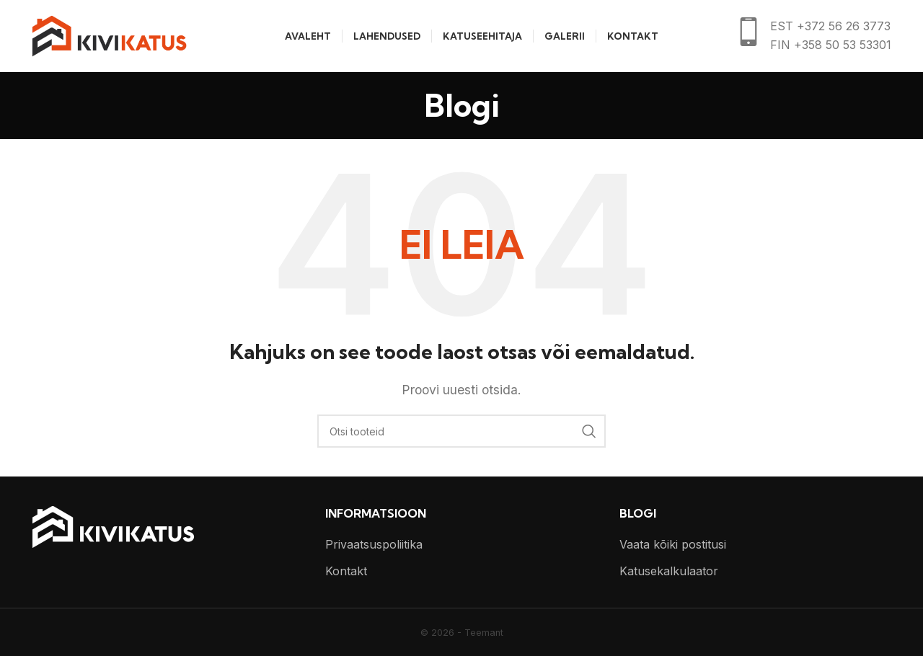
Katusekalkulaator (668, 571)
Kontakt (346, 571)
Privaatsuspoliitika (374, 544)
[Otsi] (461, 431)
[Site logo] (109, 34)
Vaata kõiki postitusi (672, 544)
